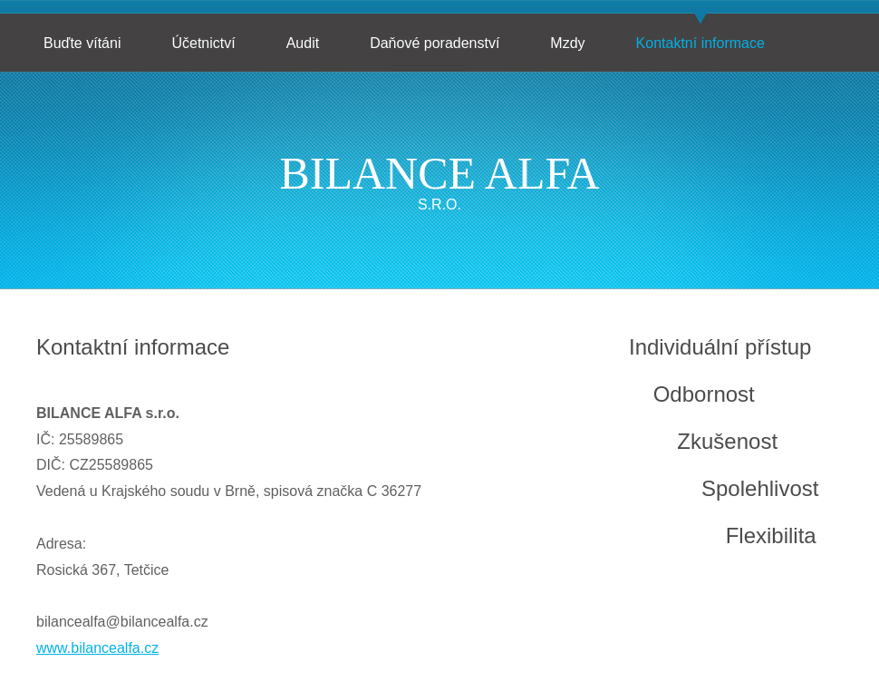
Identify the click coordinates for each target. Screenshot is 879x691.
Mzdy (567, 43)
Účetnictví (203, 43)
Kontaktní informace (700, 43)
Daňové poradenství (434, 43)
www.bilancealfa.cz (97, 648)
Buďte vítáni (82, 43)
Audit (302, 43)
